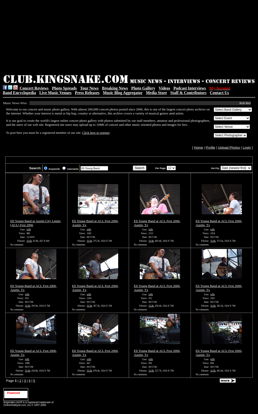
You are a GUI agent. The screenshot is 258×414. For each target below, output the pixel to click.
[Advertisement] (71, 38)
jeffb (28, 229)
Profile (210, 147)
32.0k (29, 241)
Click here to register (96, 133)
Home (198, 147)
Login (247, 147)
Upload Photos (229, 147)
